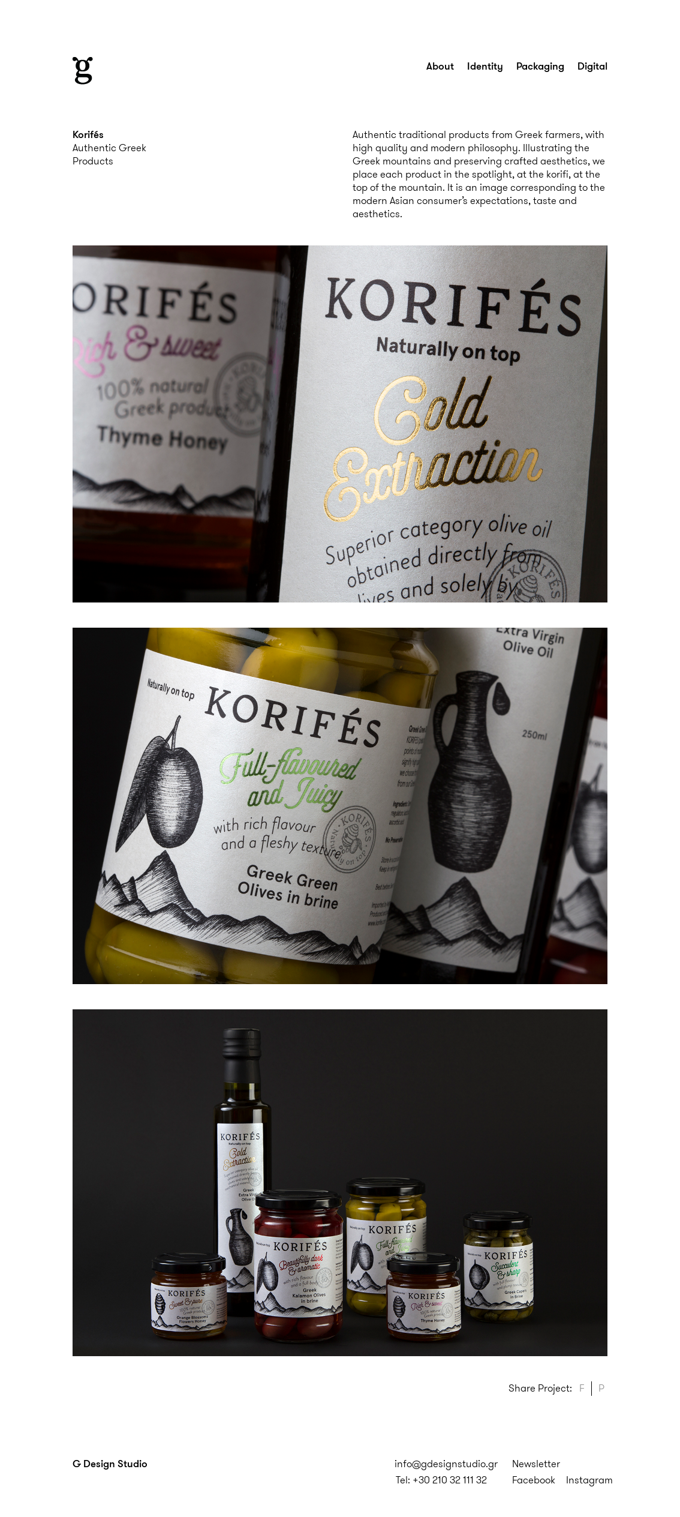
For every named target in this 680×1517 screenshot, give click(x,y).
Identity (485, 65)
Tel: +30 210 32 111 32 (441, 1479)
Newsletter (536, 1463)
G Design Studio (110, 1463)
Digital (592, 65)
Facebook (533, 1479)
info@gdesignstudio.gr (446, 1463)
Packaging (540, 65)
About (440, 65)
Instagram (589, 1479)
